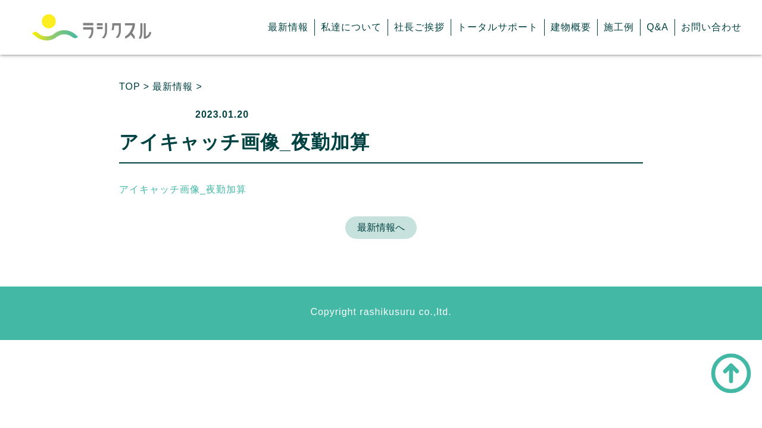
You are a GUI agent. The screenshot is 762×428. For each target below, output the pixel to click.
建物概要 (571, 27)
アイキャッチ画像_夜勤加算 (182, 189)
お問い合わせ (711, 27)
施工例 (619, 27)
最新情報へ (381, 227)
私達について (351, 27)
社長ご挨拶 (419, 27)
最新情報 (288, 27)
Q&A (658, 27)
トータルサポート (497, 27)
